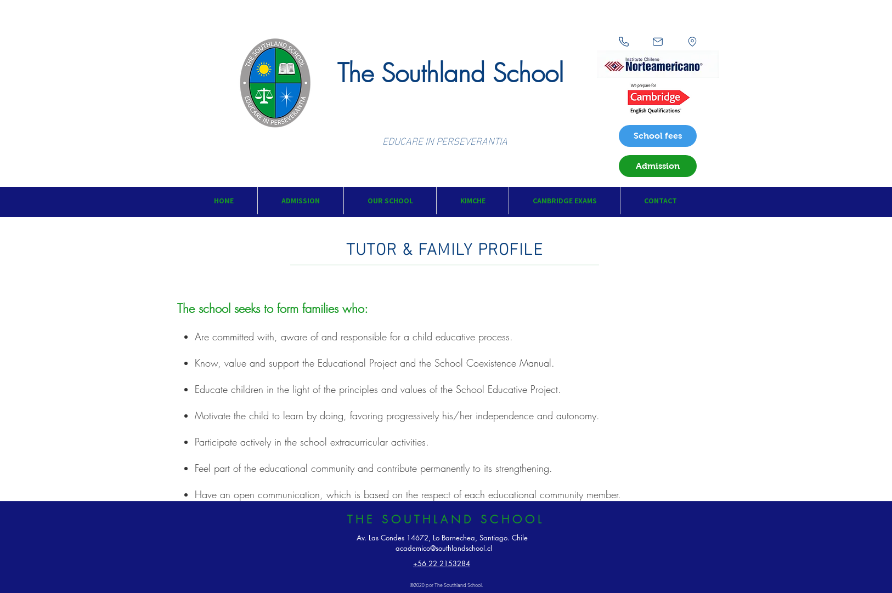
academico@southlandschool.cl (444, 548)
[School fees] (658, 136)
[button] (300, 200)
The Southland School (450, 73)
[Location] (692, 41)
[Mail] (658, 41)
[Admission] (658, 166)
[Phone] (624, 41)
